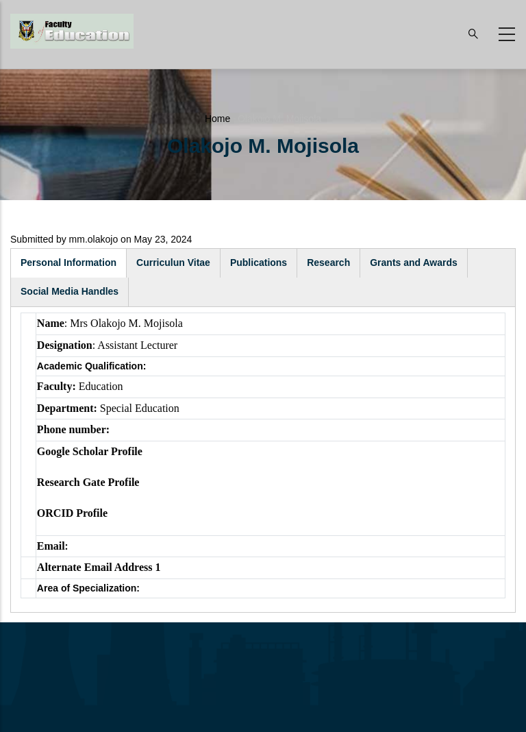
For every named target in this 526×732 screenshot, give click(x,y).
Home (217, 118)
